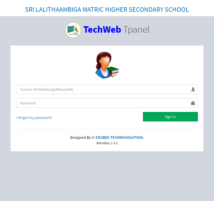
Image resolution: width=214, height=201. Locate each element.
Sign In (170, 116)
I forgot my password (34, 117)
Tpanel (107, 29)
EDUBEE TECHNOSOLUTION (119, 137)
